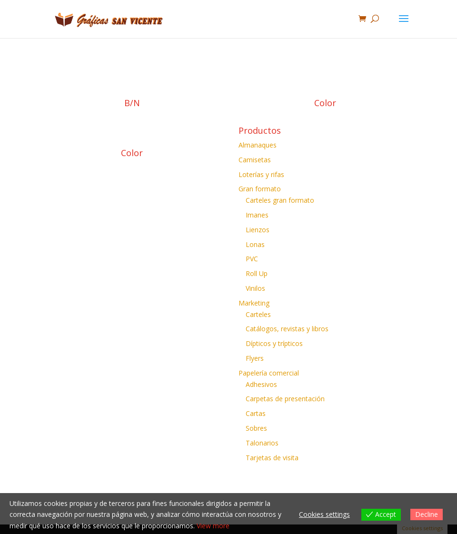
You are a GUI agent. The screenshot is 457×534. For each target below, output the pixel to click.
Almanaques (257, 144)
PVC (252, 258)
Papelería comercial (268, 372)
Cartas (256, 413)
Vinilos (255, 288)
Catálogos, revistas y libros (287, 328)
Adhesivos (261, 384)
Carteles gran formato (280, 200)
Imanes (257, 214)
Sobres (256, 428)
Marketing (253, 302)
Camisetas (254, 159)
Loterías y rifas (261, 174)
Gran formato (259, 188)
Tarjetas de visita (272, 457)
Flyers (255, 358)
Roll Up (257, 273)
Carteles (258, 314)
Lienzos (257, 229)
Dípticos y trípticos (274, 343)
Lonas (255, 244)
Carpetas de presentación (285, 398)
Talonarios (262, 442)
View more (213, 525)
